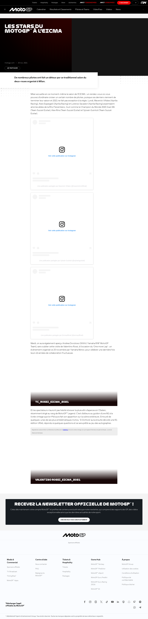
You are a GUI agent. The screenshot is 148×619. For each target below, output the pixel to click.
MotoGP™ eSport (97, 573)
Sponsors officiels (13, 567)
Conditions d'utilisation (130, 573)
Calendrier (41, 9)
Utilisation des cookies (130, 569)
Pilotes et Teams (82, 9)
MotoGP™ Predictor (98, 569)
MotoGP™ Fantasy (97, 564)
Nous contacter (41, 564)
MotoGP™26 (95, 589)
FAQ (37, 569)
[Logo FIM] (143, 3)
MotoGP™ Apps (12, 580)
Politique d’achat (128, 584)
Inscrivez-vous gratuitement (74, 520)
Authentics (72, 2)
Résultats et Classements (60, 9)
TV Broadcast (12, 572)
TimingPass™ (11, 576)
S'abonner (123, 3)
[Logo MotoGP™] (20, 9)
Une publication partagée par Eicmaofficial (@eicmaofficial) (62, 335)
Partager (12, 68)
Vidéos (109, 9)
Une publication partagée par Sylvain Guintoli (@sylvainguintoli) (62, 261)
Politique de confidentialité (127, 579)
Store (63, 2)
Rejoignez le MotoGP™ (40, 574)
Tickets (34, 2)
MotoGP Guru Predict (99, 577)
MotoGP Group (127, 564)
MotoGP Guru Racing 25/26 (99, 583)
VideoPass (97, 9)
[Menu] (5, 9)
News (118, 9)
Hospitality (44, 2)
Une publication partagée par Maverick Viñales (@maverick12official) (62, 186)
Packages (54, 2)
